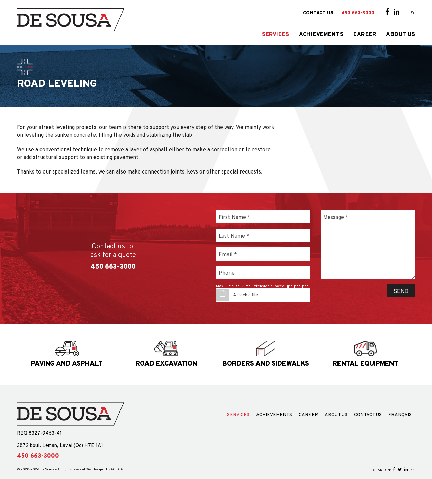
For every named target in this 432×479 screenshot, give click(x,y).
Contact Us (318, 13)
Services (275, 34)
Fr (412, 13)
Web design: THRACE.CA (104, 469)
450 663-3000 (357, 13)
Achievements (321, 34)
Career (364, 34)
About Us (400, 34)
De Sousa (47, 469)
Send (401, 291)
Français (400, 415)
